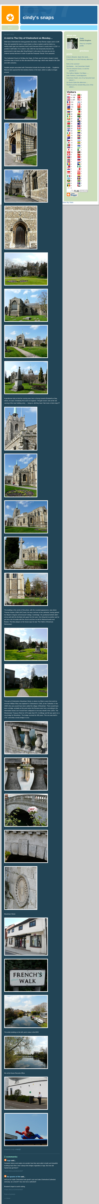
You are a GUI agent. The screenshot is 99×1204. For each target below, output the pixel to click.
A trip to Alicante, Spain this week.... (78, 57)
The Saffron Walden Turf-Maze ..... (77, 73)
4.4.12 (18, 1149)
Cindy (82, 38)
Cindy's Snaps (38, 17)
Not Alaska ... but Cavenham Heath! (78, 66)
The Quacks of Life (13, 1177)
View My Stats (67, 202)
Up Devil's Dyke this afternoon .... (77, 82)
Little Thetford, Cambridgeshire (76, 75)
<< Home (7, 1198)
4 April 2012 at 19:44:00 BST (13, 1189)
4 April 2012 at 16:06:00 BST (13, 1171)
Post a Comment (9, 1194)
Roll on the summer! (73, 64)
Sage (8, 1160)
